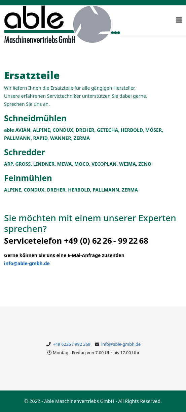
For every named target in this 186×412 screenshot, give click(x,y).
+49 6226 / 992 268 (71, 344)
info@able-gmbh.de (27, 263)
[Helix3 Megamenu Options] (179, 20)
